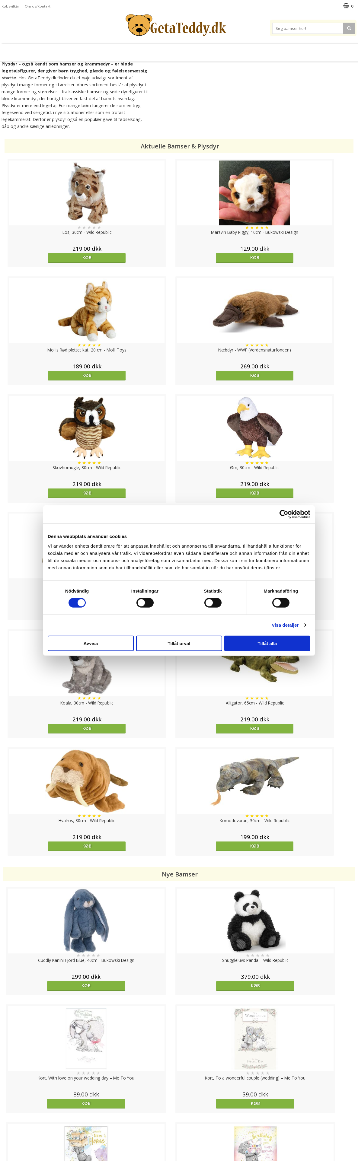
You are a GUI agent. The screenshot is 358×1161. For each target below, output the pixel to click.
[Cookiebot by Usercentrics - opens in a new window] (283, 514)
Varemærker (247, 50)
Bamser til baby (204, 50)
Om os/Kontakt (37, 6)
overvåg (134, 888)
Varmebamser (162, 50)
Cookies (9, 1103)
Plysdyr (96, 50)
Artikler (8, 1131)
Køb (47, 257)
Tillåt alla (267, 643)
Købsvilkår (10, 6)
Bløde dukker (126, 50)
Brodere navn (287, 50)
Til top (179, 1082)
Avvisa (91, 643)
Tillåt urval (179, 643)
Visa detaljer (285, 625)
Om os (8, 1140)
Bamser (67, 50)
